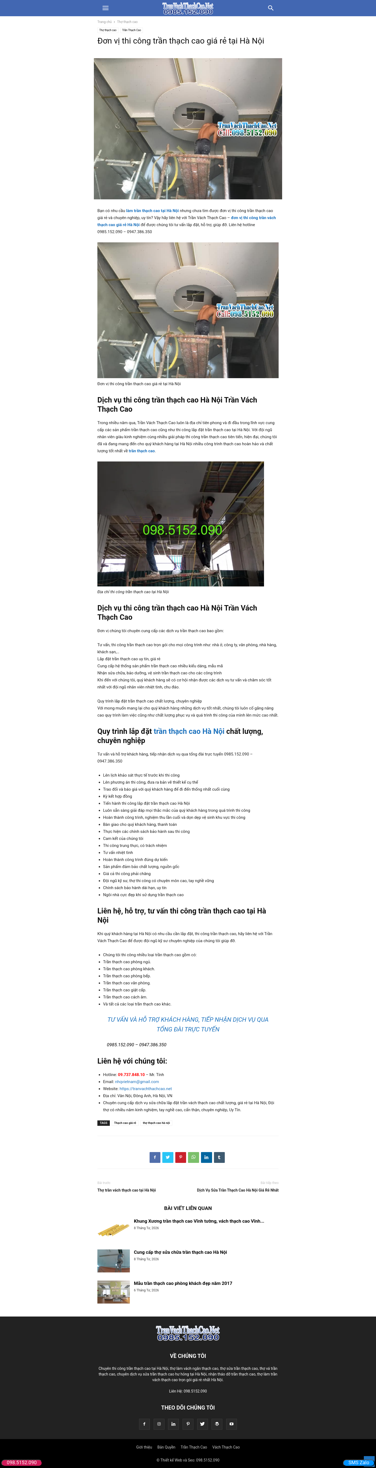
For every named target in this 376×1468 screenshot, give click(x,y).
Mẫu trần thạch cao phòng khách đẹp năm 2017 (183, 1283)
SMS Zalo (358, 1462)
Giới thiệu (144, 1447)
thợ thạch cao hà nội (156, 1123)
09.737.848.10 (131, 1074)
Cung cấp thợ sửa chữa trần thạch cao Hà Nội (180, 1252)
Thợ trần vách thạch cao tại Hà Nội (126, 1190)
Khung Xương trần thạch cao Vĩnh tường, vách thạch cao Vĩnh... (199, 1221)
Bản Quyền (166, 1447)
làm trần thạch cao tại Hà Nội (152, 210)
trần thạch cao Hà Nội (189, 731)
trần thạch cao (142, 450)
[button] (105, 8)
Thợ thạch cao (127, 22)
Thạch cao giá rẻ (125, 1123)
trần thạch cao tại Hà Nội (147, 1368)
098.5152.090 (22, 1462)
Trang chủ (104, 22)
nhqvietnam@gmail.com (137, 1081)
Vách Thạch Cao (226, 1447)
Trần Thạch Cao (131, 30)
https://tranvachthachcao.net (146, 1088)
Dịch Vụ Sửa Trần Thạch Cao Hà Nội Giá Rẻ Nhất (238, 1190)
